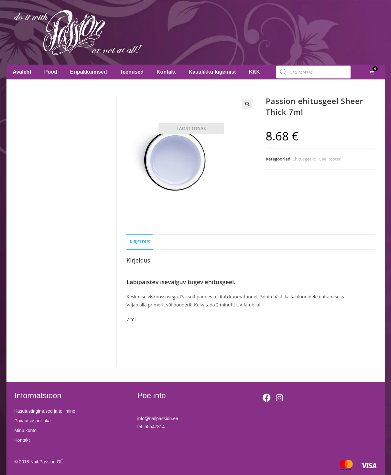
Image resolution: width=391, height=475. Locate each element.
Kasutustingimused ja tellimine (45, 411)
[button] (247, 104)
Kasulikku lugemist (212, 72)
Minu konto (26, 430)
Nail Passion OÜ (47, 461)
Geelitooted (330, 159)
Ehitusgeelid (304, 159)
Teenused (132, 72)
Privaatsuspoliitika (33, 420)
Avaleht (22, 72)
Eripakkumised (88, 72)
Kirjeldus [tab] (140, 241)
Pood (50, 72)
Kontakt (166, 72)
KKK (254, 72)
